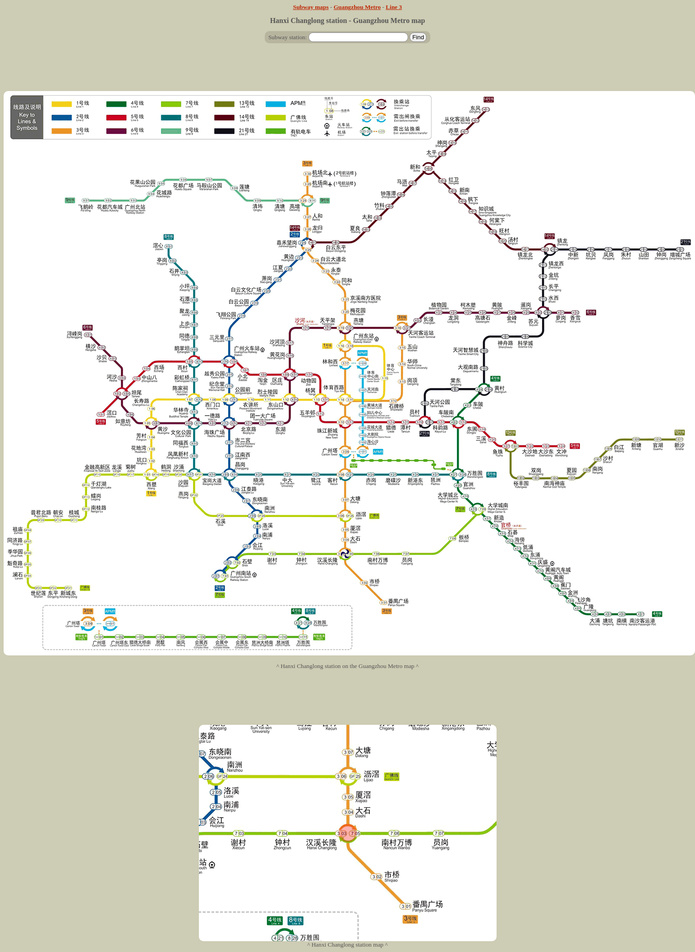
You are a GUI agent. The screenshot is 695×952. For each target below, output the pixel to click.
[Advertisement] (348, 70)
